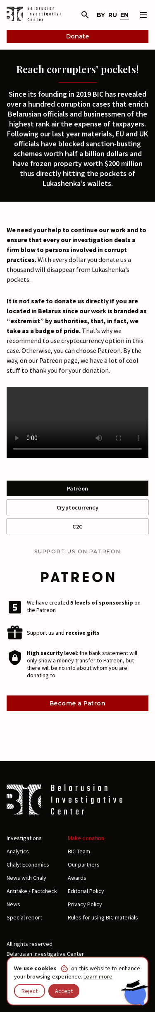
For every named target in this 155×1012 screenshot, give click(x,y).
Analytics (18, 851)
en (124, 15)
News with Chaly (26, 877)
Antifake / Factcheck (32, 891)
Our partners (84, 864)
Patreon (77, 488)
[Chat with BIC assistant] (134, 992)
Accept (64, 991)
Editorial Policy (86, 891)
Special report (24, 917)
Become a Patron (77, 703)
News (13, 904)
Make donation (86, 838)
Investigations (24, 838)
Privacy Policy (85, 904)
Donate (77, 36)
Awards (77, 877)
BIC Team (79, 851)
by (101, 15)
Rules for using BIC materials (103, 917)
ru (112, 15)
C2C (77, 526)
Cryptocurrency (78, 507)
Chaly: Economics (28, 864)
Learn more (97, 976)
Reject (29, 991)
